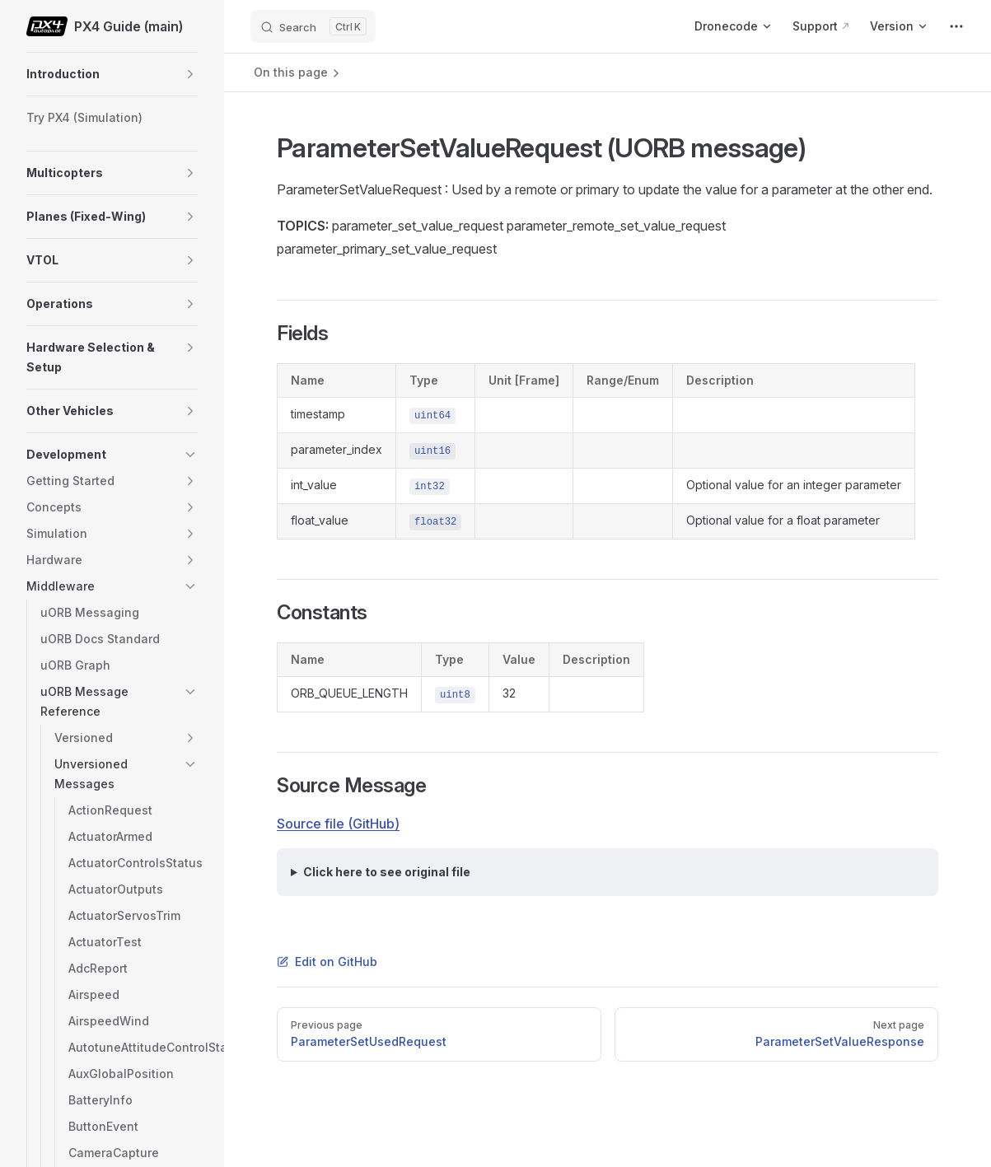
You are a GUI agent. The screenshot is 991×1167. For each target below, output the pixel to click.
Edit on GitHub (327, 962)
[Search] (313, 26)
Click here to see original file (386, 872)
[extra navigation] (956, 26)
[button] (190, 74)
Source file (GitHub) (338, 823)
